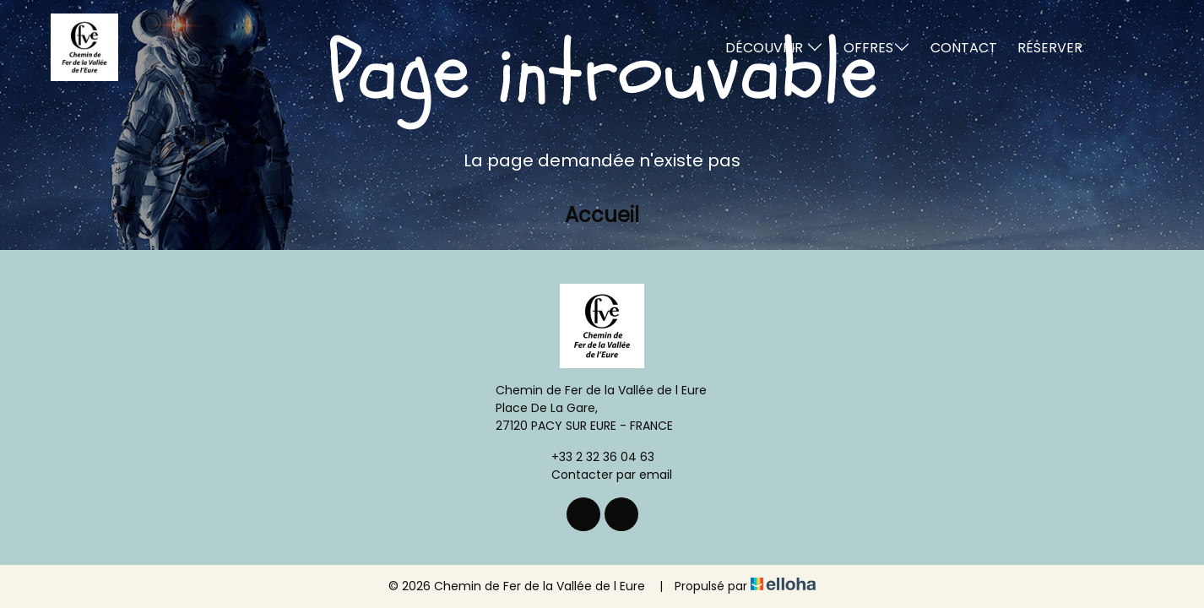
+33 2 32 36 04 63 (593, 456)
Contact (963, 47)
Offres (876, 47)
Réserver (1049, 47)
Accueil (602, 215)
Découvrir (774, 47)
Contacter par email (602, 474)
